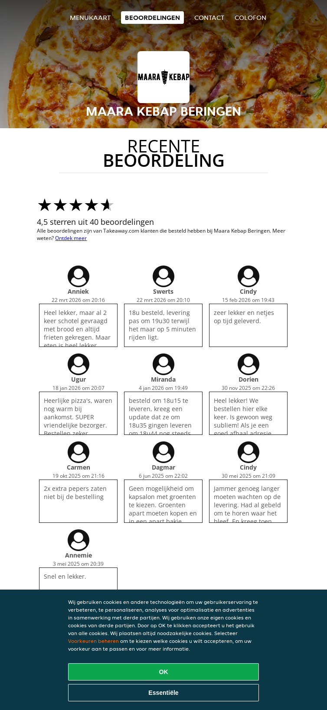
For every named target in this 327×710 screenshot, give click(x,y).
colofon (250, 17)
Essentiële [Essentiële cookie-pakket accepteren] (163, 692)
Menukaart (90, 17)
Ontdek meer (71, 238)
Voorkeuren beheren (93, 641)
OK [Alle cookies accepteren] (163, 671)
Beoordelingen (152, 17)
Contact (209, 17)
